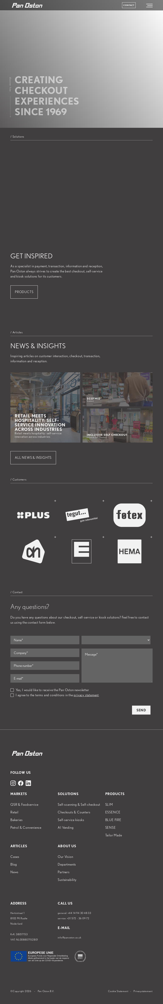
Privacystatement (143, 991)
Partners (63, 872)
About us (67, 846)
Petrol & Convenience (25, 828)
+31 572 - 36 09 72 (78, 918)
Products (24, 292)
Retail (14, 812)
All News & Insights (33, 458)
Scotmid (113, 399)
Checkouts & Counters (74, 812)
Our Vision (65, 857)
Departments (67, 864)
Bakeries (16, 820)
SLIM (109, 805)
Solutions (68, 794)
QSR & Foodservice (24, 805)
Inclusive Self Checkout (113, 435)
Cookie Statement (118, 991)
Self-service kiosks (71, 820)
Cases (14, 857)
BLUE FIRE (113, 820)
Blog (13, 864)
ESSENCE (113, 812)
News (14, 872)
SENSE (110, 828)
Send (141, 710)
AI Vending (65, 828)
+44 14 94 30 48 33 (79, 913)
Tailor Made (113, 835)
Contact (128, 5)
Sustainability (67, 880)
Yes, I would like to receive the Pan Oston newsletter (49, 690)
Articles (18, 846)
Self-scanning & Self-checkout (79, 805)
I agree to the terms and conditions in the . (55, 695)
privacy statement (86, 695)
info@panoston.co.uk (69, 937)
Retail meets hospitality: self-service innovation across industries (41, 425)
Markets (18, 794)
